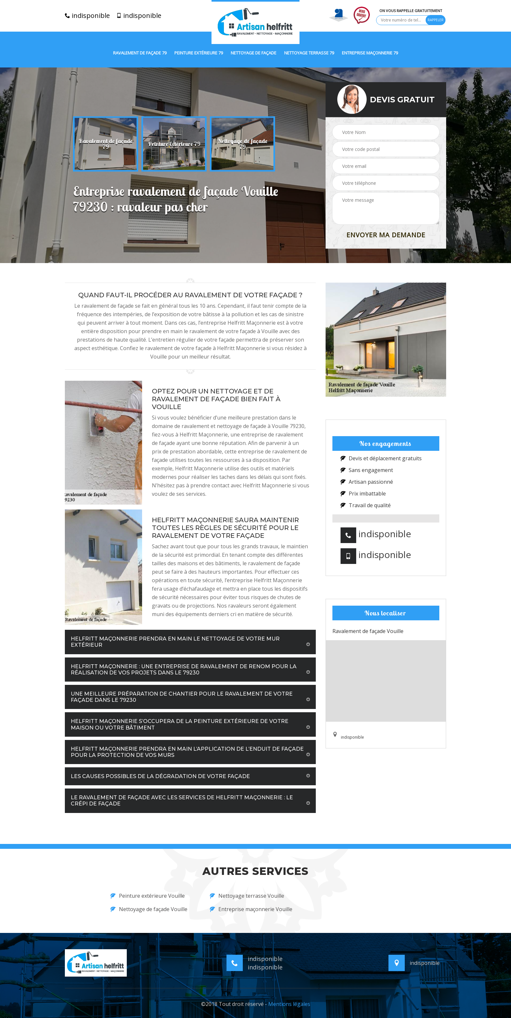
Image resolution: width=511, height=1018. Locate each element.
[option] (105, 144)
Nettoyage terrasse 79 (309, 53)
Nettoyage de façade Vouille (148, 909)
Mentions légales (289, 1004)
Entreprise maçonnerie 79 (370, 53)
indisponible (87, 15)
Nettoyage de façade (253, 53)
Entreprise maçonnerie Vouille (251, 909)
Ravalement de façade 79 (140, 53)
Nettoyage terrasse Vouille (247, 895)
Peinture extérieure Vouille (147, 895)
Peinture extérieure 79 (198, 53)
